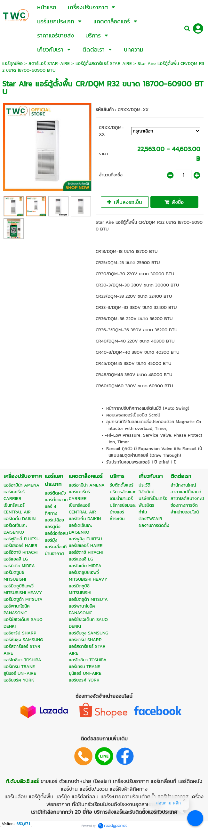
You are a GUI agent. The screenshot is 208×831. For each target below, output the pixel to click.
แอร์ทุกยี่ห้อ (12, 63)
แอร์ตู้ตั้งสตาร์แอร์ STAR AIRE (104, 63)
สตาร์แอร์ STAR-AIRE (49, 63)
